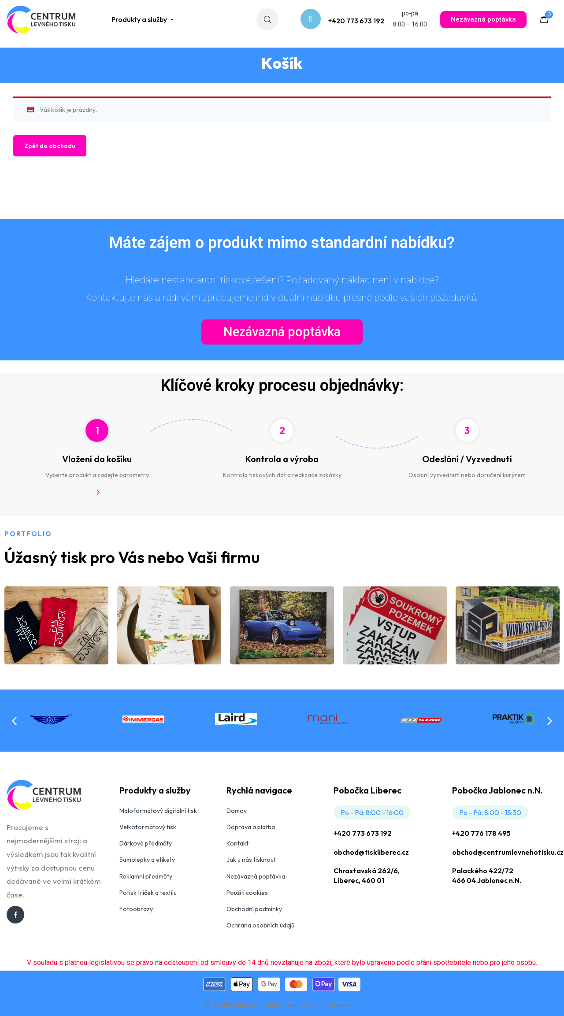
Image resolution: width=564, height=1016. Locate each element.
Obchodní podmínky (254, 909)
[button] (14, 720)
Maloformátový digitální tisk (158, 811)
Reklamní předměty (145, 876)
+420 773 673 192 (363, 833)
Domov (236, 811)
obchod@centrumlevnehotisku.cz (508, 852)
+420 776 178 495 (481, 833)
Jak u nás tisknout (251, 860)
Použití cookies (247, 893)
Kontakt (237, 843)
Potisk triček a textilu (148, 893)
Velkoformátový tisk (147, 827)
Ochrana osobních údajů (260, 925)
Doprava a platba (250, 827)
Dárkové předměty (145, 843)
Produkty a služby (142, 19)
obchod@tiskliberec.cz (371, 852)
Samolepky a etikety (147, 860)
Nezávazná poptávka (255, 876)
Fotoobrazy (136, 909)
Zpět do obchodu (49, 146)
